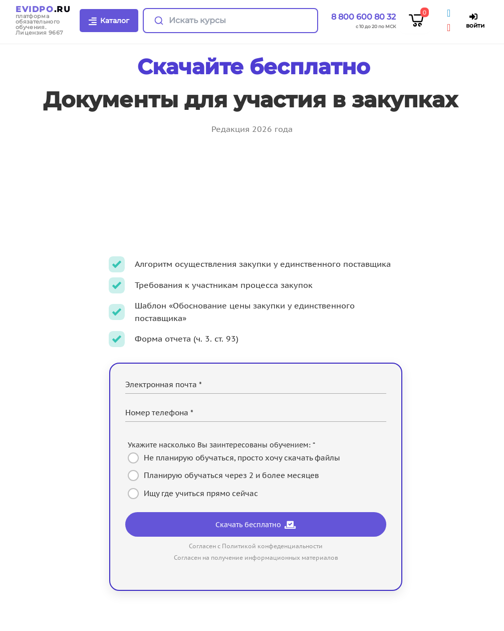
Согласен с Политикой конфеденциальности (256, 546)
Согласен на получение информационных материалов (256, 557)
